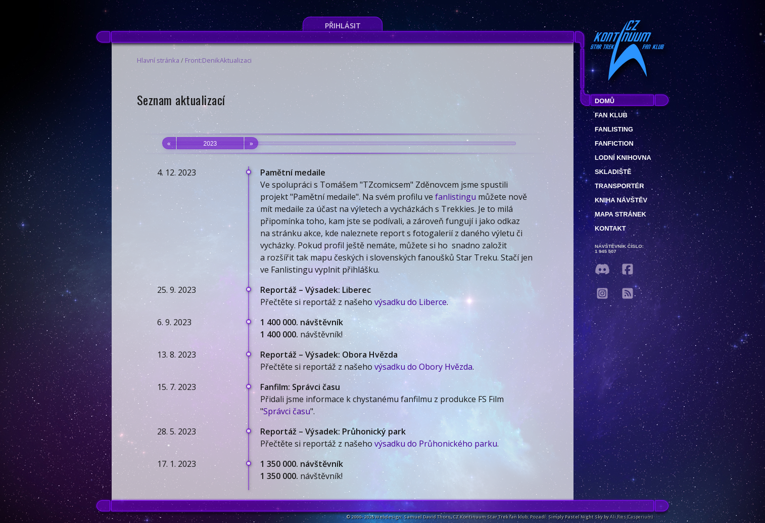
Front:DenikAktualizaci (218, 60)
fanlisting (614, 129)
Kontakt (610, 228)
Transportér (619, 186)
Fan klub (611, 115)
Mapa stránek (620, 214)
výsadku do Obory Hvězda (423, 366)
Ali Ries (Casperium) (631, 516)
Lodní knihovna (623, 157)
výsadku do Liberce (410, 302)
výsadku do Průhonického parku (435, 443)
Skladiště (613, 172)
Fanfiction (614, 143)
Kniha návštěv (621, 200)
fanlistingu (455, 196)
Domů (604, 101)
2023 (210, 143)
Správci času (286, 411)
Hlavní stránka (158, 60)
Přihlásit (343, 25)
